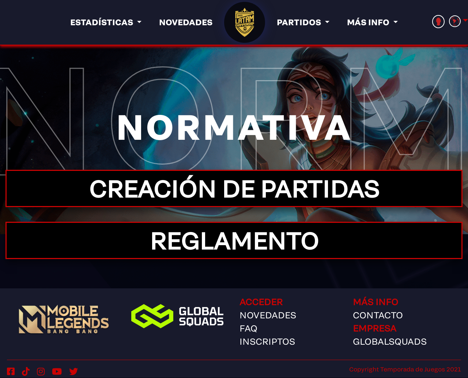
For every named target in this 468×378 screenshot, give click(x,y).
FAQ (248, 328)
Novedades (185, 22)
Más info (369, 22)
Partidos (300, 22)
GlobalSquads (390, 341)
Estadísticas (102, 22)
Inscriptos (267, 341)
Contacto (378, 315)
